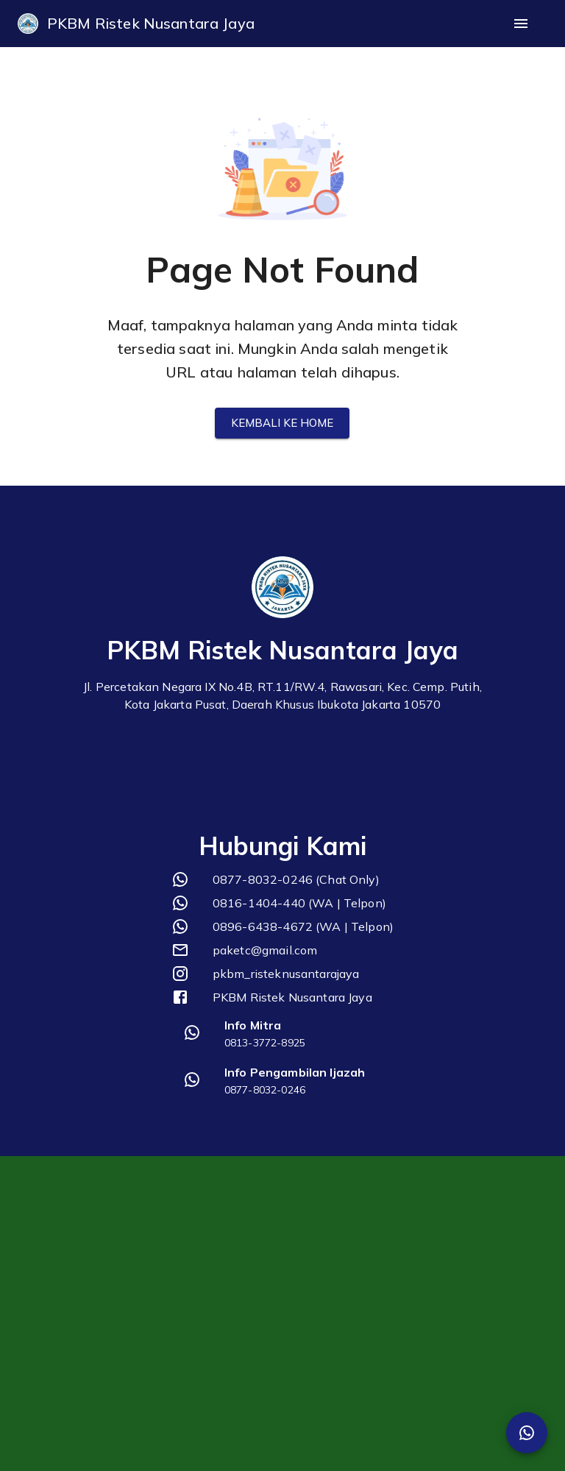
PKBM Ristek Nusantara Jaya (151, 23)
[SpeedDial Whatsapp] (526, 1432)
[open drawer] (521, 23)
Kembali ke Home (282, 423)
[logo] (28, 23)
